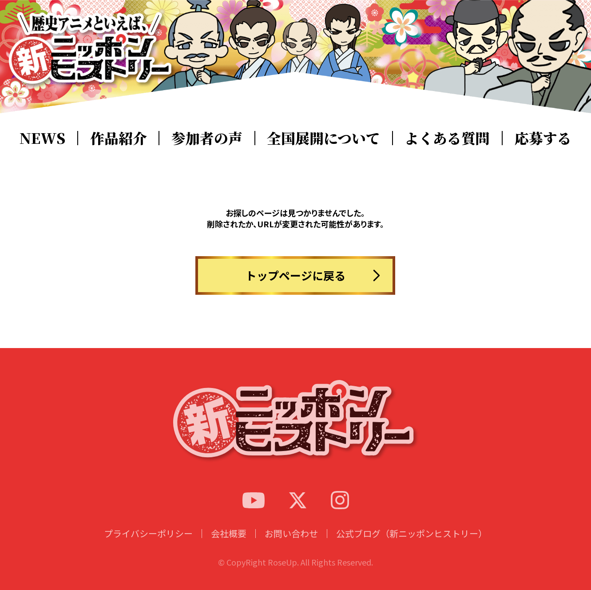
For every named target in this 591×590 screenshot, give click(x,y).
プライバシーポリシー (148, 541)
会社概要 (228, 541)
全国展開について (323, 137)
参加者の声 (206, 137)
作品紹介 (118, 137)
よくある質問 (447, 137)
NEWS (42, 137)
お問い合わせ (291, 541)
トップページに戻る (295, 275)
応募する (543, 137)
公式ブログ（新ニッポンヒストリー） (411, 541)
